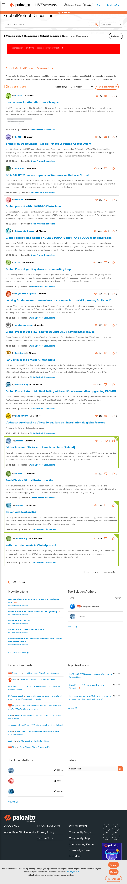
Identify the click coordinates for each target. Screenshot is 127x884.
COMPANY (11, 826)
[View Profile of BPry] (14, 679)
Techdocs (75, 856)
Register (88, 5)
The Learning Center (82, 844)
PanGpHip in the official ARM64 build (30, 359)
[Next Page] (113, 572)
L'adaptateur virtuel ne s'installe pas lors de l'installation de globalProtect (55, 422)
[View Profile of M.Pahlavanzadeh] (15, 696)
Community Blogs (80, 832)
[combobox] (51, 24)
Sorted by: (61, 86)
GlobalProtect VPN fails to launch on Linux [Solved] (40, 447)
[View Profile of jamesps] (12, 725)
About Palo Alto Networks (20, 832)
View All (71, 627)
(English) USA (72, 4)
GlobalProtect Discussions (42, 130)
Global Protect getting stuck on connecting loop (38, 269)
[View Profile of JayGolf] (11, 741)
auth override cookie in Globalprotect (31, 545)
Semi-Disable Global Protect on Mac (30, 480)
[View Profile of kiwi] (10, 715)
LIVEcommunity (12, 36)
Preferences (113, 879)
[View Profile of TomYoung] (16, 673)
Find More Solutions (17, 652)
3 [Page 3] (99, 572)
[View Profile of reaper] (15, 705)
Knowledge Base (79, 850)
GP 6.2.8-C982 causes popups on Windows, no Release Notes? (47, 175)
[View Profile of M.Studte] (12, 686)
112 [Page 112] (105, 572)
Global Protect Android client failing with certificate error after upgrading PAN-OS (61, 391)
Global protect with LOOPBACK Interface (33, 206)
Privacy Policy (73, 872)
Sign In (100, 5)
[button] (113, 865)
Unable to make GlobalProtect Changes (32, 102)
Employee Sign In (114, 5)
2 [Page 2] (97, 572)
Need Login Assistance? (110, 35)
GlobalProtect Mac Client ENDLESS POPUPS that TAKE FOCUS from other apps (59, 237)
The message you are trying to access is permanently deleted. (37, 48)
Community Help (79, 838)
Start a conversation (106, 86)
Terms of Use (45, 838)
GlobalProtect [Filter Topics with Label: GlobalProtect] (75, 769)
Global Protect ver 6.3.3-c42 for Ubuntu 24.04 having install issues (50, 331)
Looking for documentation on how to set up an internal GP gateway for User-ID (58, 300)
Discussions (30, 36)
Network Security (49, 36)
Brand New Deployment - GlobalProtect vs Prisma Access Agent (48, 143)
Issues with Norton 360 (21, 511)
